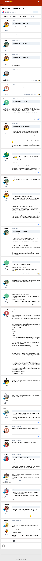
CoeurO (7, 11)
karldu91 (27, 119)
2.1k (6, 94)
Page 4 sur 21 (32, 16)
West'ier (24, 23)
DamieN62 (6, 440)
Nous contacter (28, 558)
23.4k (6, 513)
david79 (6, 454)
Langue (8, 558)
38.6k (6, 534)
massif (6, 84)
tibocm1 (6, 520)
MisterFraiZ (6, 408)
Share (29, 11)
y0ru (6, 69)
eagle (6, 378)
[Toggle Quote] (13, 23)
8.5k (6, 463)
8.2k (6, 79)
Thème (12, 558)
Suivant (24, 16)
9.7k (6, 50)
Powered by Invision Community (21, 559)
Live (15, 12)
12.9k (6, 417)
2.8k (6, 318)
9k (6, 387)
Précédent (6, 16)
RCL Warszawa (6, 98)
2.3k (6, 30)
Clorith (25, 94)
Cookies (33, 558)
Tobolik (6, 472)
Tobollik (31, 224)
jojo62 (6, 20)
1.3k (6, 481)
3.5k (6, 108)
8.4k (6, 160)
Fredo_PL (6, 151)
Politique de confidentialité (20, 558)
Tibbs (6, 309)
